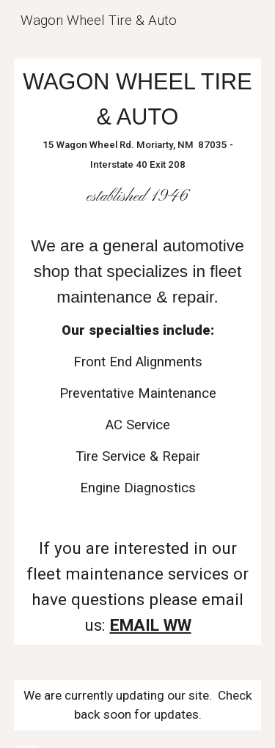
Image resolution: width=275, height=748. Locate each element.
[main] (138, 352)
